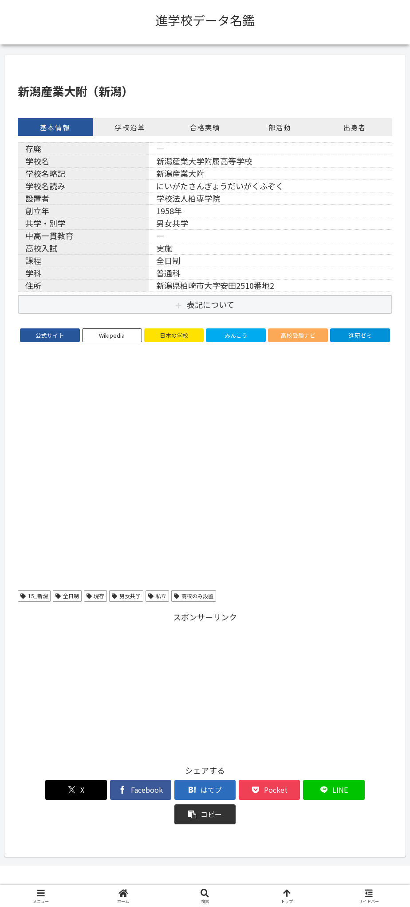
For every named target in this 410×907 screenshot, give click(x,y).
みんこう (236, 335)
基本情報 (55, 127)
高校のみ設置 (193, 595)
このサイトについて (146, 879)
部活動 (279, 127)
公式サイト (49, 335)
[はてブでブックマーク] (174, 790)
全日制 (67, 595)
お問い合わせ (273, 879)
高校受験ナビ (298, 335)
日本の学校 (174, 335)
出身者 (354, 127)
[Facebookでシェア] (111, 790)
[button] (362, 790)
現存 (96, 595)
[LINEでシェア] (299, 790)
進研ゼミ (360, 335)
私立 (157, 595)
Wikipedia (112, 335)
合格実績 (205, 127)
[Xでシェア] (48, 790)
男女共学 (126, 595)
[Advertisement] (205, 686)
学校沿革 (130, 127)
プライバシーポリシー (214, 879)
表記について (210, 304)
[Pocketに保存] (236, 790)
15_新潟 (34, 595)
